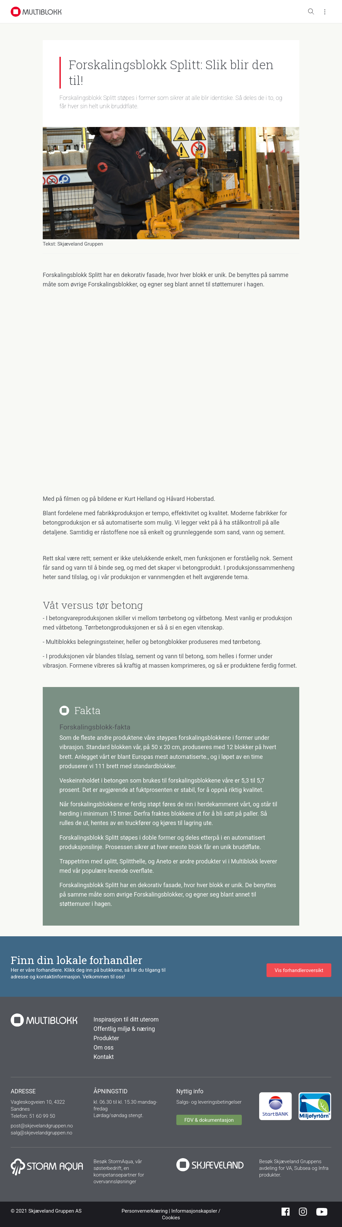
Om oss (104, 1047)
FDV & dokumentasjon (209, 1120)
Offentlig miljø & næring (124, 1029)
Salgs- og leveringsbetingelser (208, 1102)
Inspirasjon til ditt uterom (126, 1019)
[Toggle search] (311, 11)
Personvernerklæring (145, 1211)
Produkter (106, 1038)
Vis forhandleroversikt (299, 970)
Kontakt (104, 1057)
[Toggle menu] (324, 11)
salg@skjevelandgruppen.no (41, 1133)
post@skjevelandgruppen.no (42, 1126)
